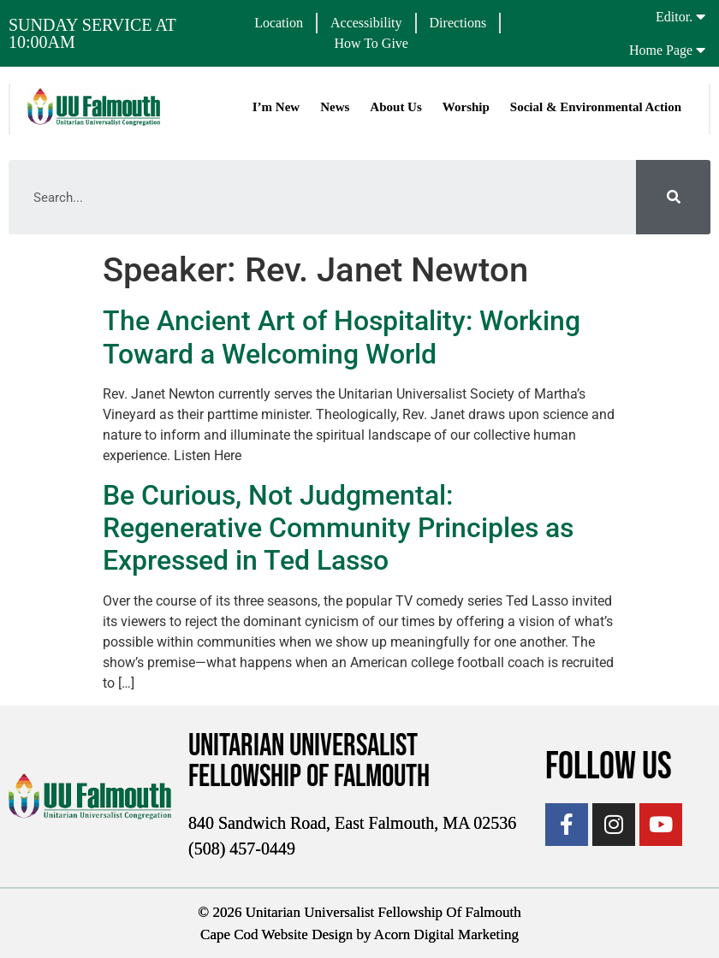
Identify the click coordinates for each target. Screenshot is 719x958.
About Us (395, 107)
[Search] (673, 197)
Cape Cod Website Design (276, 934)
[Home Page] (700, 49)
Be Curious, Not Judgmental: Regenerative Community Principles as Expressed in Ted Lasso (338, 528)
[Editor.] (700, 16)
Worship (466, 107)
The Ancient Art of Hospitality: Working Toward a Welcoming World (341, 337)
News (334, 107)
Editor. (674, 16)
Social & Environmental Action (595, 107)
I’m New (276, 107)
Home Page (660, 50)
